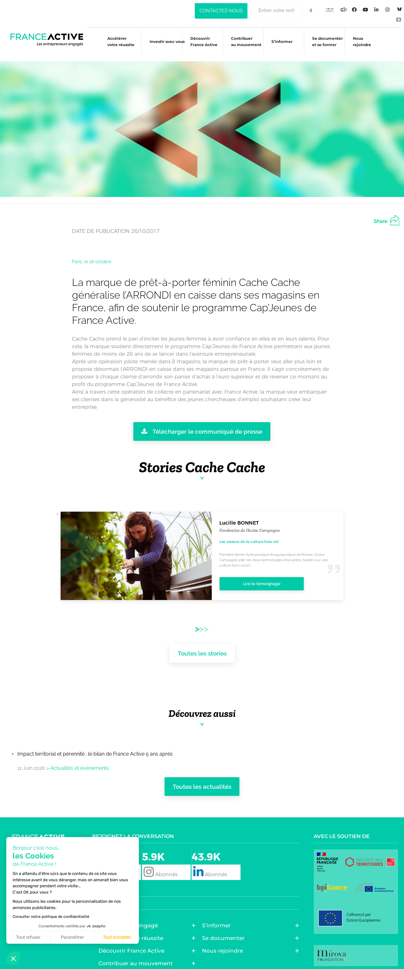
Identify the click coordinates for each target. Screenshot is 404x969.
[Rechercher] (311, 10)
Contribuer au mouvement (243, 41)
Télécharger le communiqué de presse (201, 424)
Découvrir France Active (200, 41)
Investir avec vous (162, 42)
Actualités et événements (79, 761)
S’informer (280, 42)
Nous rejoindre (362, 41)
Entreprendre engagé (129, 918)
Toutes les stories (202, 644)
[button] (13, 958)
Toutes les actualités (202, 779)
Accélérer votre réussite (115, 41)
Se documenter (225, 931)
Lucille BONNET (239, 516)
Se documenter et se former (326, 41)
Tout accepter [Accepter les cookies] (58, 937)
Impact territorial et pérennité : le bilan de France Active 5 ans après (95, 747)
